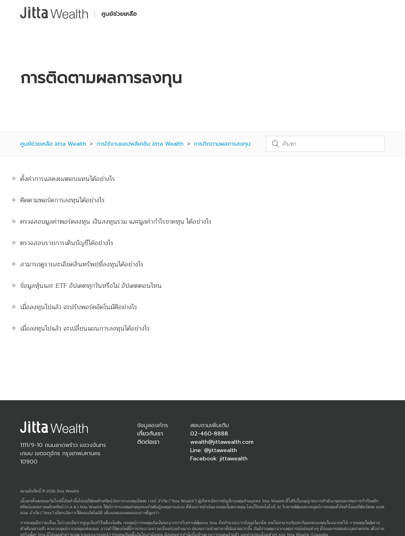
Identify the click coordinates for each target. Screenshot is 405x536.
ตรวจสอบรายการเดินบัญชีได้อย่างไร (67, 243)
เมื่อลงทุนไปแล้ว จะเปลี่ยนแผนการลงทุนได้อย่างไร (85, 328)
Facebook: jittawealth (219, 458)
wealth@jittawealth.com (222, 442)
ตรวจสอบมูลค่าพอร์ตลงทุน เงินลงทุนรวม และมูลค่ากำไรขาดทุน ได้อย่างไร (116, 222)
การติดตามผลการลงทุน (222, 144)
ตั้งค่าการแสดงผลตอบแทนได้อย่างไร (67, 179)
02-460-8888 (209, 434)
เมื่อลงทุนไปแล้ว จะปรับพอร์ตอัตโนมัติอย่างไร (78, 307)
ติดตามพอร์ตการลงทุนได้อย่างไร (62, 200)
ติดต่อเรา (148, 442)
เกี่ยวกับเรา (150, 434)
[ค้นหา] (325, 144)
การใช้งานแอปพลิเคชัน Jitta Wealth (140, 144)
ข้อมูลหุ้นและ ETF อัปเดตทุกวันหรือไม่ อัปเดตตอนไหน (91, 286)
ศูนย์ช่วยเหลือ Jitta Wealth (53, 144)
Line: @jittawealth (213, 450)
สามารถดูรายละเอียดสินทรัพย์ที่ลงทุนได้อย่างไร (82, 264)
